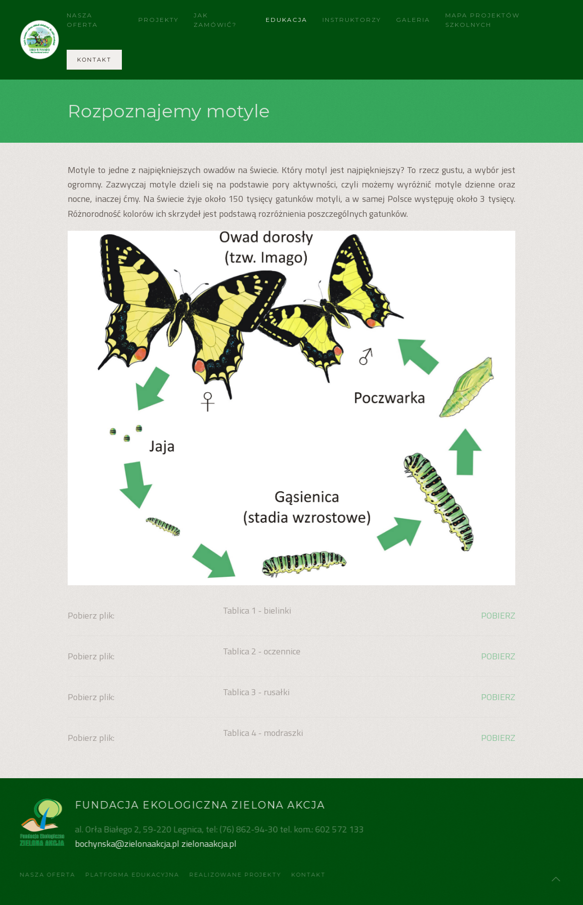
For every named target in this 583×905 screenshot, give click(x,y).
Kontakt (94, 59)
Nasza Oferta (82, 20)
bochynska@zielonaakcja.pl (126, 843)
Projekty (158, 19)
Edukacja (286, 19)
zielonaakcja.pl (208, 843)
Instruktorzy (351, 19)
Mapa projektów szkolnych (482, 20)
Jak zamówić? (215, 20)
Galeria (413, 19)
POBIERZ (498, 615)
